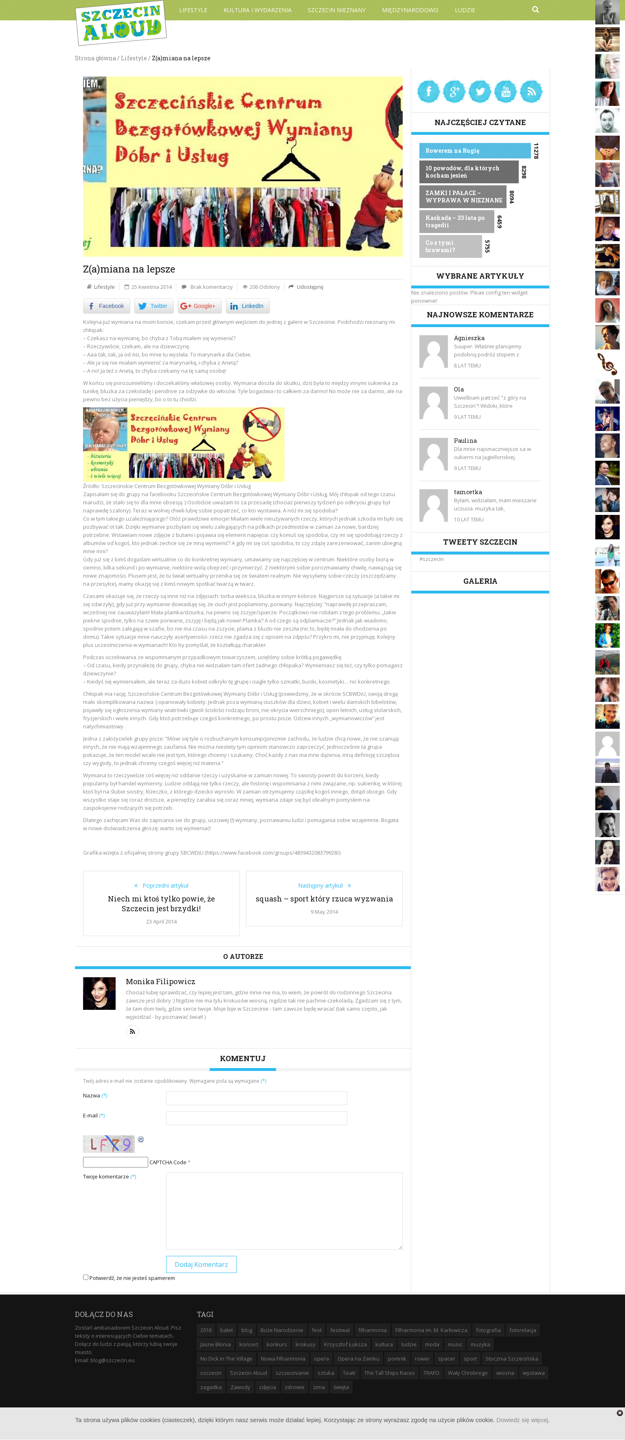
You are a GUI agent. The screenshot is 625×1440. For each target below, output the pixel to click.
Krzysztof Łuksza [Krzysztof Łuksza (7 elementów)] (345, 1344)
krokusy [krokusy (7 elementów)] (306, 1344)
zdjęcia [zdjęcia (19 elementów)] (267, 1387)
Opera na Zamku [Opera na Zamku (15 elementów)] (358, 1358)
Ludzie (465, 10)
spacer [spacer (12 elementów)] (446, 1358)
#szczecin (431, 559)
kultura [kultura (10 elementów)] (384, 1344)
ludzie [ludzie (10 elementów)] (409, 1344)
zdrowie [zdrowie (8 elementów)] (295, 1387)
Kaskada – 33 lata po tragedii (455, 221)
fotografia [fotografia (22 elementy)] (488, 1330)
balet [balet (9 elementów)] (226, 1330)
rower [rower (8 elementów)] (422, 1358)
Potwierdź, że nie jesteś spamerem (129, 1278)
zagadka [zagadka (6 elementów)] (211, 1387)
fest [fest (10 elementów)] (317, 1330)
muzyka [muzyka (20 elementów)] (480, 1344)
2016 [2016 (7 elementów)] (206, 1330)
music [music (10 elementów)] (455, 1344)
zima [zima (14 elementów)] (319, 1387)
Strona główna (95, 58)
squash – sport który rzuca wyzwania (324, 899)
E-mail (94, 1115)
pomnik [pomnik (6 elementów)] (397, 1358)
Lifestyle (193, 10)
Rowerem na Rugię (452, 150)
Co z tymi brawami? (440, 246)
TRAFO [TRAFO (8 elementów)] (431, 1372)
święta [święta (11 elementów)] (341, 1387)
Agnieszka (469, 338)
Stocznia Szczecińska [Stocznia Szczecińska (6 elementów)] (511, 1358)
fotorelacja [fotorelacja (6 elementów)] (522, 1330)
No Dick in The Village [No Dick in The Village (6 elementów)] (226, 1358)
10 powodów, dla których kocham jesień (462, 171)
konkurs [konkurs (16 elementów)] (277, 1344)
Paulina (465, 440)
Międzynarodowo (410, 10)
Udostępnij (309, 286)
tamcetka (468, 492)
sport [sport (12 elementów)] (470, 1358)
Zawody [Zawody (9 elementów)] (240, 1387)
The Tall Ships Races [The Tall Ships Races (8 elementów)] (389, 1372)
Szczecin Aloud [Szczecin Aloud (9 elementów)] (248, 1372)
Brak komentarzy (212, 286)
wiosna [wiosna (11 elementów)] (505, 1372)
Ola (459, 389)
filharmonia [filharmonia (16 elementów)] (372, 1330)
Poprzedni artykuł (163, 885)
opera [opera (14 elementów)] (321, 1358)
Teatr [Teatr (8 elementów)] (349, 1372)
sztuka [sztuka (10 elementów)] (326, 1372)
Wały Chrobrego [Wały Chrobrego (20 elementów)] (468, 1372)
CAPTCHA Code (167, 1162)
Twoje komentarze (109, 1176)
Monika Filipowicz (160, 981)
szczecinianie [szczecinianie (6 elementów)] (292, 1372)
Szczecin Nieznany (337, 10)
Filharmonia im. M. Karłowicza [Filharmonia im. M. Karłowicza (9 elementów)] (431, 1330)
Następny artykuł (323, 885)
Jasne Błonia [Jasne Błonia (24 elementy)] (215, 1344)
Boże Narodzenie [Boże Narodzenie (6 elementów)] (282, 1330)
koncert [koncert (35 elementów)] (248, 1344)
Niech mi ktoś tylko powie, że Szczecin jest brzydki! (161, 903)
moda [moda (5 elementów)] (432, 1344)
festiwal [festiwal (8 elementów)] (340, 1330)
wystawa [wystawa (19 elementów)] (534, 1372)
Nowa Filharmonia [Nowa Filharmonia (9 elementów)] (283, 1358)
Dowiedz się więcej (522, 1419)
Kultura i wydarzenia (258, 10)
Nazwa (95, 1095)
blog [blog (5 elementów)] (246, 1330)
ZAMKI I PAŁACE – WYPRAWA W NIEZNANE (463, 196)
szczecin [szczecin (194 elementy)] (210, 1372)
